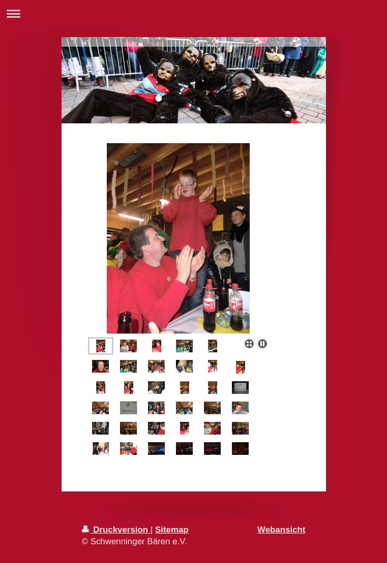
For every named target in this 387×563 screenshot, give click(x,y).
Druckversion (116, 530)
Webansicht (281, 530)
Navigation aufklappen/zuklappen (193, 13)
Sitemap (172, 530)
